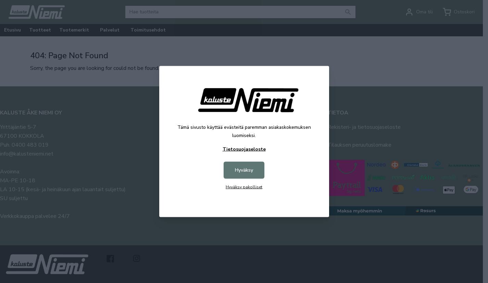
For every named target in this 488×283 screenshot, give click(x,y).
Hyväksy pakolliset (244, 187)
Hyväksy (244, 170)
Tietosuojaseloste (244, 149)
